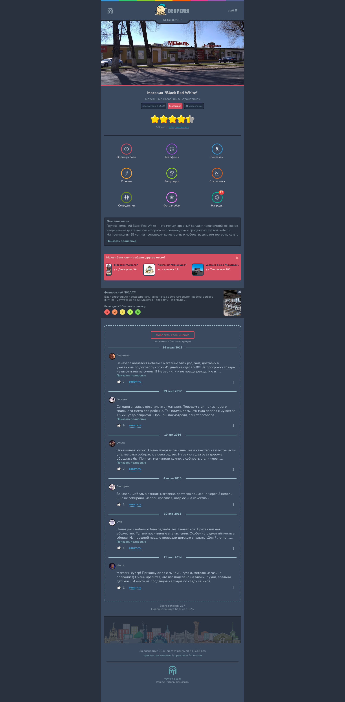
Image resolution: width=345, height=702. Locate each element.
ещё (232, 10)
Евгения (122, 399)
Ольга (121, 442)
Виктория (123, 486)
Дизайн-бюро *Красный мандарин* (224, 265)
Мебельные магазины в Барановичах (172, 99)
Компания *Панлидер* (172, 265)
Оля (119, 521)
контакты (196, 655)
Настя (120, 565)
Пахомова (123, 355)
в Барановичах (179, 127)
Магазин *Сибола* (127, 265)
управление (194, 106)
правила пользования (157, 655)
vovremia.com (172, 678)
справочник (180, 655)
